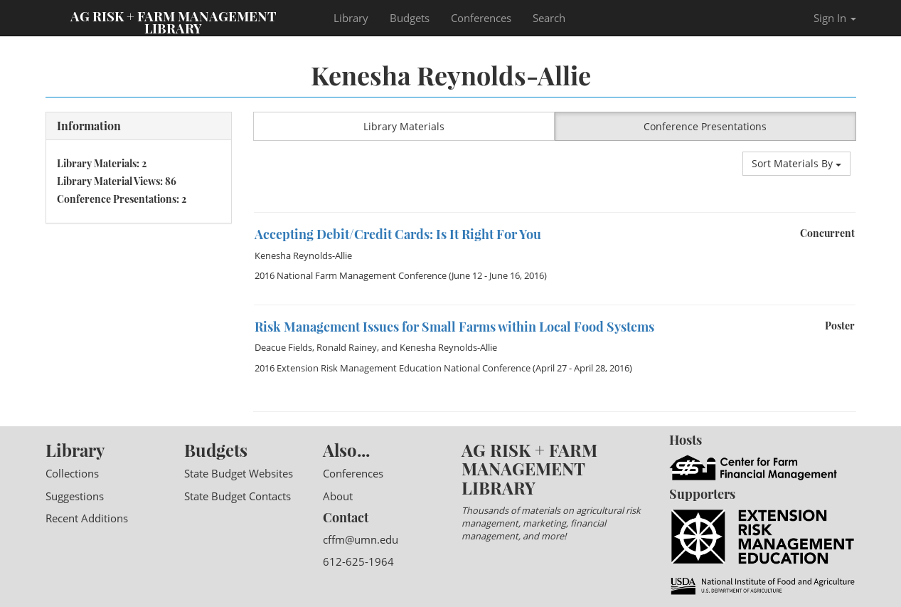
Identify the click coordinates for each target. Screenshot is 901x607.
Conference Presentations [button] (705, 126)
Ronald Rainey (346, 347)
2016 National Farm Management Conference (351, 275)
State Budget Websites (238, 473)
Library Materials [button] (403, 126)
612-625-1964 (358, 561)
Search (549, 18)
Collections (72, 473)
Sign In (835, 18)
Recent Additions (87, 518)
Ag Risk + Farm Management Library (173, 21)
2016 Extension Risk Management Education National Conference (393, 367)
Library (351, 18)
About (338, 496)
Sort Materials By (796, 163)
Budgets (410, 18)
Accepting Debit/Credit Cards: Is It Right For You (398, 234)
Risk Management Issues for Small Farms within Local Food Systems (454, 326)
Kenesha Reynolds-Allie (303, 255)
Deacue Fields (283, 347)
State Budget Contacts (237, 496)
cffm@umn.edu (360, 539)
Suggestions (75, 496)
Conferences (481, 18)
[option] (554, 212)
